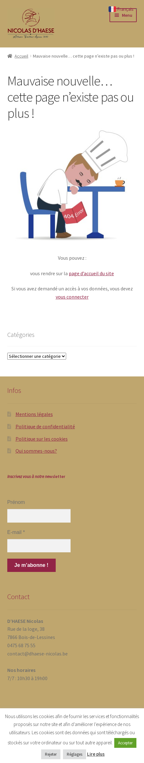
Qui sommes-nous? (36, 451)
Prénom (16, 502)
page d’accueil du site (91, 273)
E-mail (16, 532)
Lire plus (96, 754)
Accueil (21, 56)
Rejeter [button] (51, 754)
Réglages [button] (74, 754)
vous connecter (72, 297)
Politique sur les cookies (42, 439)
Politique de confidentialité (45, 426)
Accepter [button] (125, 743)
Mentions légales (34, 414)
